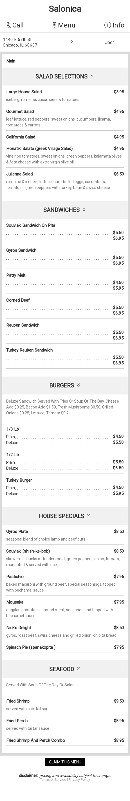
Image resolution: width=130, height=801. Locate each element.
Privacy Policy (79, 780)
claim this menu (65, 762)
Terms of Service (53, 780)
